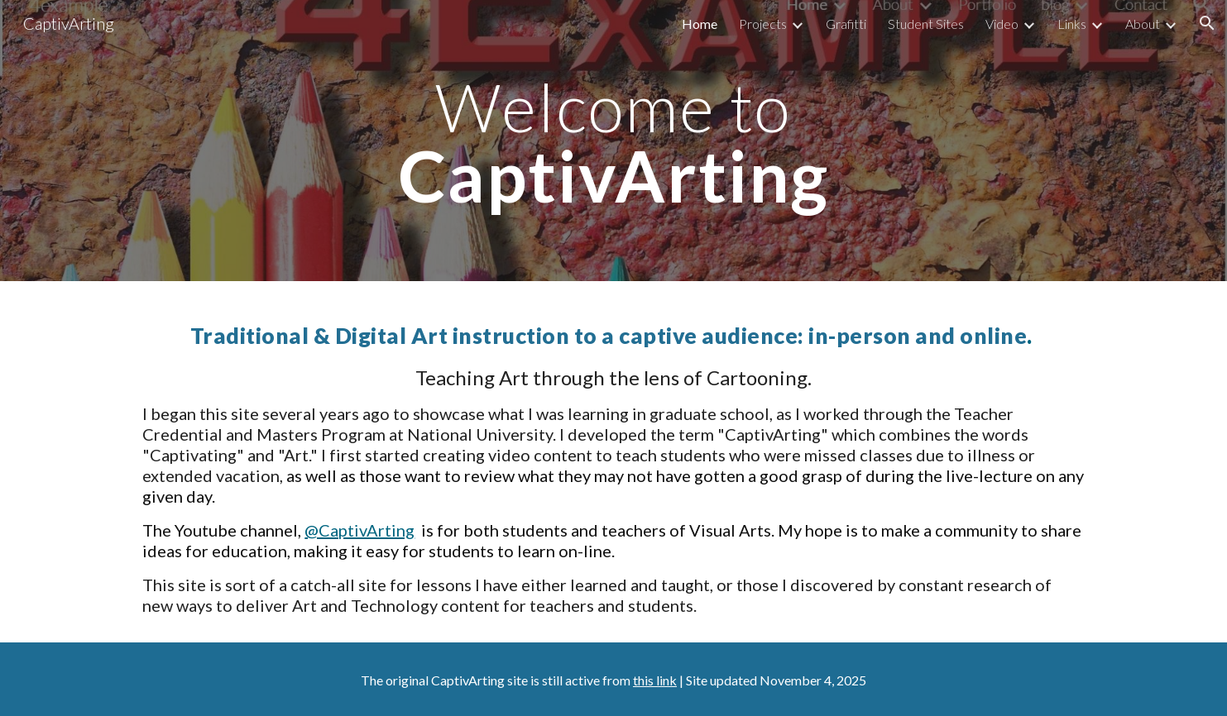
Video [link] (1002, 23)
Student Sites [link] (926, 23)
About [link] (1142, 23)
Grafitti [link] (846, 23)
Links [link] (1071, 23)
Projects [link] (763, 23)
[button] (1207, 23)
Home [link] (699, 23)
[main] (613, 141)
